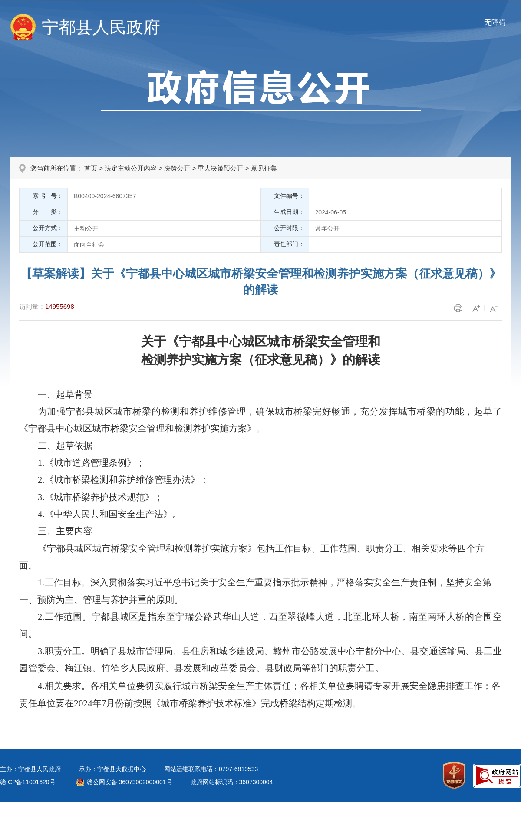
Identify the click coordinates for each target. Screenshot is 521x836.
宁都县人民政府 (101, 27)
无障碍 (495, 22)
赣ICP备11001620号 (28, 782)
